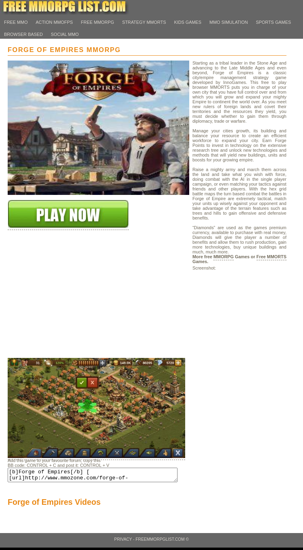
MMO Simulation (228, 22)
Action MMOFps (54, 22)
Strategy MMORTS (144, 22)
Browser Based (23, 34)
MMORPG (223, 256)
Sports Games (273, 22)
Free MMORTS (271, 256)
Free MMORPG (97, 22)
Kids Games (187, 22)
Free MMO (16, 22)
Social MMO (65, 34)
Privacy (123, 542)
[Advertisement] (68, 307)
